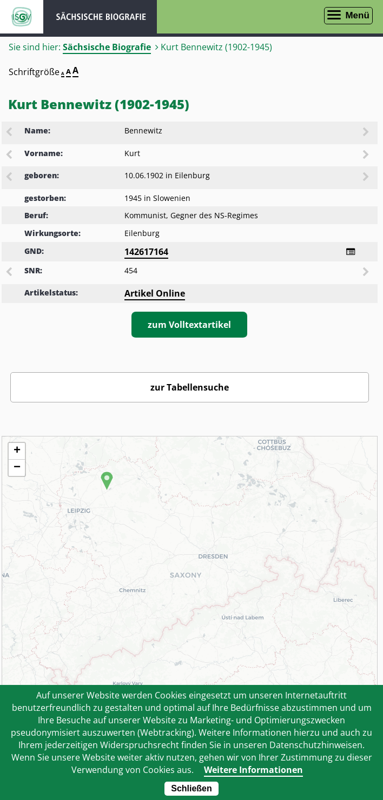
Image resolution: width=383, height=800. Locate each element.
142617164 (146, 252)
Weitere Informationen (253, 770)
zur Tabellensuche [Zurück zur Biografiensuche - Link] (189, 387)
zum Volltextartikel (189, 325)
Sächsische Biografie (107, 47)
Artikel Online (154, 293)
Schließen (191, 788)
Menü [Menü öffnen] (357, 15)
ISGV (21, 16)
